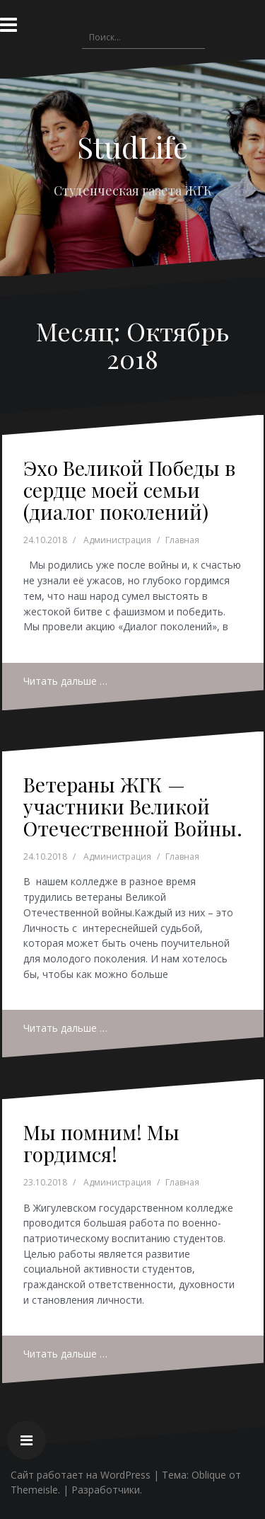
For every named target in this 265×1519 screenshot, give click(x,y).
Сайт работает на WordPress (81, 1474)
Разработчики (105, 1489)
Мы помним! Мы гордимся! (101, 1143)
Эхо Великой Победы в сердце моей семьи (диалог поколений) (129, 490)
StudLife (132, 146)
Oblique (209, 1474)
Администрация (117, 540)
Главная (182, 540)
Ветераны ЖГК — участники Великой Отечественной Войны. (132, 806)
